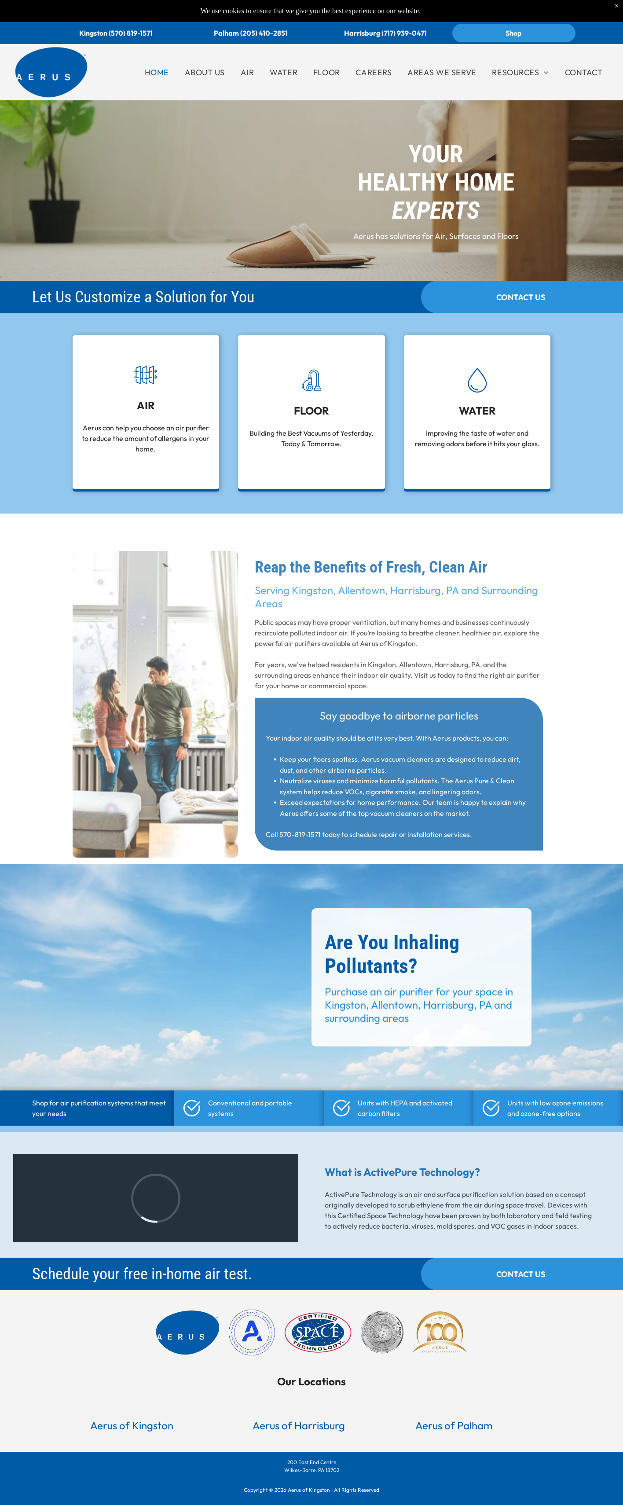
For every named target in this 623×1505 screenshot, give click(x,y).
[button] (149, 1425)
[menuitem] (156, 72)
